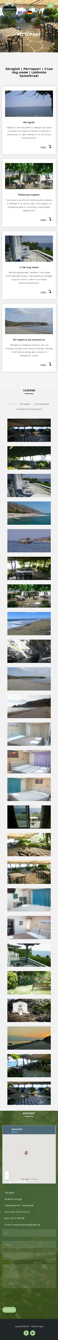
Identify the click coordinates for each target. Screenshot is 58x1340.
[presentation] (24, 1297)
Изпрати (9, 1310)
